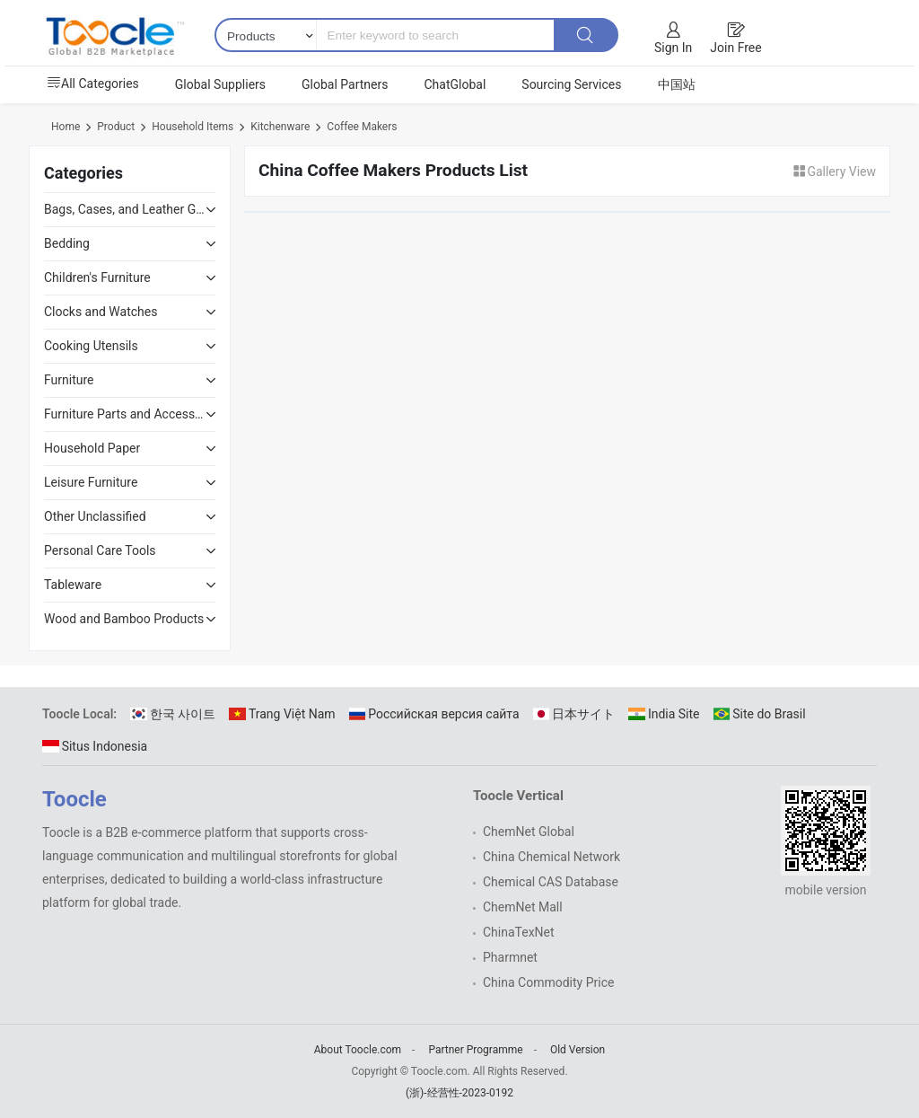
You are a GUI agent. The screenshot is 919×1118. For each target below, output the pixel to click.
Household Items (192, 126)
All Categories (93, 83)
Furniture (69, 380)
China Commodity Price (548, 982)
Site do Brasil (759, 714)
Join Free (735, 47)
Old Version (577, 1049)
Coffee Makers (362, 126)
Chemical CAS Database (550, 882)
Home (65, 126)
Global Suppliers (220, 84)
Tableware (72, 584)
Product (116, 126)
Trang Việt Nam (282, 714)
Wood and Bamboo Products (124, 619)
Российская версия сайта (434, 714)
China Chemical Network (551, 857)
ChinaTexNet (519, 932)
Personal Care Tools (100, 550)
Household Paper (92, 448)
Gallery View (834, 171)
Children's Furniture (97, 277)
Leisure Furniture (90, 482)
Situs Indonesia (94, 746)
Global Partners (345, 84)
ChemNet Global (528, 831)
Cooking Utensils (91, 346)
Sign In (673, 47)
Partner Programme (475, 1049)
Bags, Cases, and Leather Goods (125, 209)
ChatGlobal (455, 84)
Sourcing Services (571, 84)
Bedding (67, 243)
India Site (663, 714)
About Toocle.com (357, 1049)
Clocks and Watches (100, 311)
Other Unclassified (95, 516)
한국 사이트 (172, 714)
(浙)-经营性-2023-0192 (459, 1093)
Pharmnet (510, 957)
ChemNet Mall (523, 907)
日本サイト (574, 714)
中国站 (677, 84)
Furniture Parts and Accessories (125, 414)
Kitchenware (280, 126)
